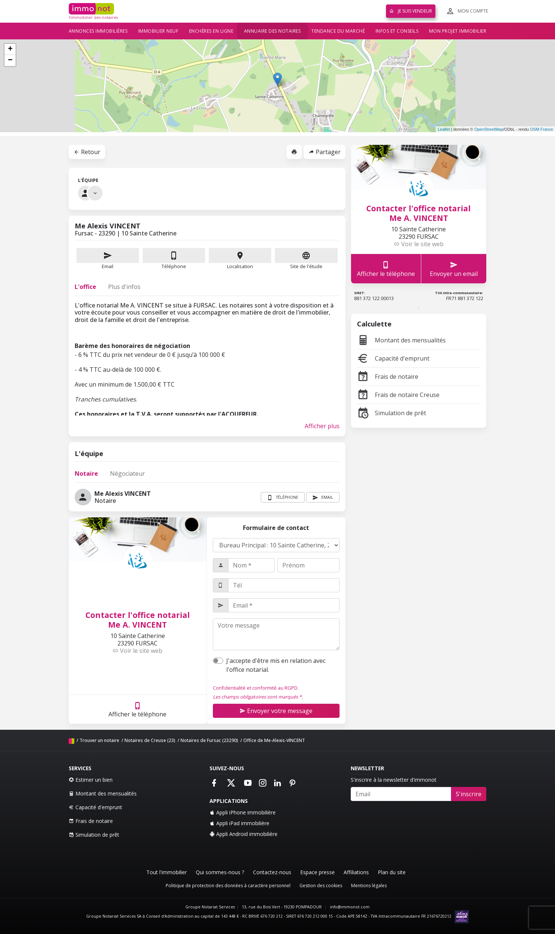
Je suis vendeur (410, 11)
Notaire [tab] (86, 473)
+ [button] (10, 49)
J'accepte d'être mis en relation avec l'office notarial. (275, 665)
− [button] (10, 60)
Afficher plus (322, 426)
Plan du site (392, 872)
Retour (87, 152)
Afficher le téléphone (137, 709)
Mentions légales (369, 885)
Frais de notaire (387, 376)
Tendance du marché (338, 31)
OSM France (541, 129)
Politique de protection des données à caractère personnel (228, 885)
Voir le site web (137, 651)
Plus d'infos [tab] (124, 287)
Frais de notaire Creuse (398, 395)
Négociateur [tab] (127, 473)
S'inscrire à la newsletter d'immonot (393, 779)
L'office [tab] (85, 287)
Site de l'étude (306, 259)
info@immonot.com (350, 906)
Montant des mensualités (401, 340)
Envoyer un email (454, 268)
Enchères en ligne (211, 31)
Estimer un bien (91, 779)
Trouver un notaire (99, 740)
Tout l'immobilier (166, 872)
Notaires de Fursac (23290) (209, 740)
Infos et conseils (397, 31)
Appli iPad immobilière (239, 823)
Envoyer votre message (276, 711)
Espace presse (317, 872)
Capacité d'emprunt (393, 358)
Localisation (240, 259)
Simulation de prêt (391, 413)
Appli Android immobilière (244, 833)
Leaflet (444, 129)
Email (108, 259)
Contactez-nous (272, 872)
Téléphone (174, 266)
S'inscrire (468, 794)
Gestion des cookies (320, 885)
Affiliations (356, 872)
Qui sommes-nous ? (220, 872)
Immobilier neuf (158, 31)
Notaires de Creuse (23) (149, 740)
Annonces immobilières (98, 31)
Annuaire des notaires (272, 31)
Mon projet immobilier (458, 31)
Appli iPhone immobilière (243, 812)
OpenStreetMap (488, 129)
